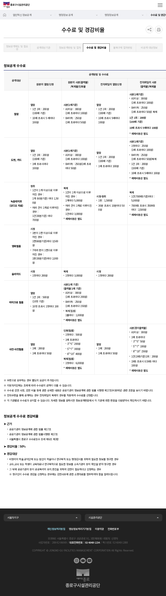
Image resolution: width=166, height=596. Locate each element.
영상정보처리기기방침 (80, 529)
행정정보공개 (111, 15)
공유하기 (149, 29)
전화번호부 (113, 529)
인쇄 (158, 29)
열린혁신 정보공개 (22, 15)
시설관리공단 (95, 517)
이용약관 (99, 529)
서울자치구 (13, 517)
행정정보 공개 (66, 15)
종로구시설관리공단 (16, 5)
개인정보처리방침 (56, 529)
